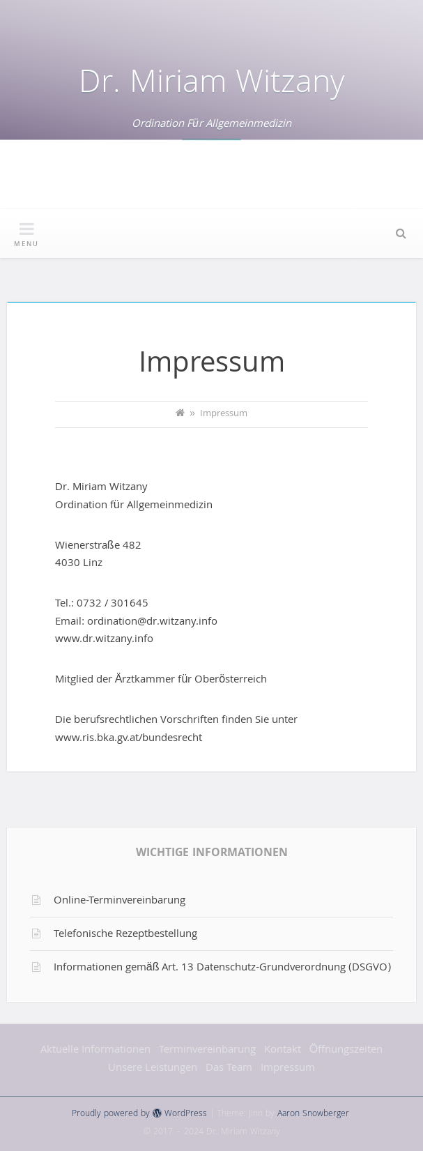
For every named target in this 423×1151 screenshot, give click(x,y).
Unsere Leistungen (152, 1069)
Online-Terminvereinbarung (119, 901)
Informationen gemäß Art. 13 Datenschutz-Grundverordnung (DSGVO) (223, 968)
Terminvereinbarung (207, 1051)
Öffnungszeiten (346, 1051)
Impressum (288, 1069)
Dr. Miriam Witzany (212, 85)
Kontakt (282, 1051)
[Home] (180, 414)
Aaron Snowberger (313, 1114)
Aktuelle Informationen (95, 1051)
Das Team (229, 1069)
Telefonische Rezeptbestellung (125, 935)
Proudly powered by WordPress (139, 1114)
